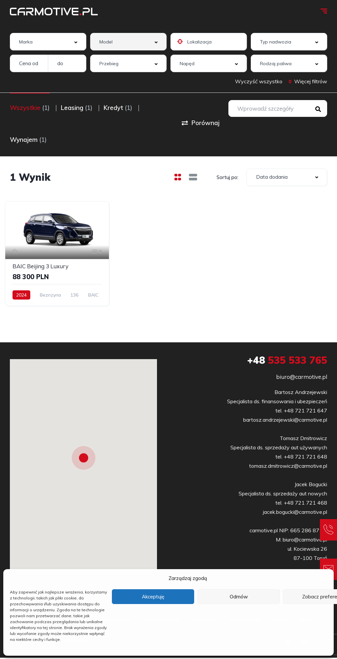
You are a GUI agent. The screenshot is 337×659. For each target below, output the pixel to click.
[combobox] (48, 41)
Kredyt (121, 108)
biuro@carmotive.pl (301, 378)
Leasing (78, 108)
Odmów (239, 596)
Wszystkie (30, 108)
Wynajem (28, 140)
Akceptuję (153, 596)
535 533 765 (287, 361)
